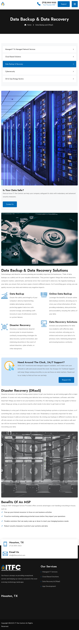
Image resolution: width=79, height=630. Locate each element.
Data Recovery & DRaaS (51, 581)
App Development (49, 586)
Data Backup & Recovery (14, 64)
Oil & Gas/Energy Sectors (14, 79)
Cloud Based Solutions (13, 56)
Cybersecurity (10, 71)
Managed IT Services (50, 572)
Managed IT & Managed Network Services (20, 49)
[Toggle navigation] (75, 4)
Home (27, 25)
